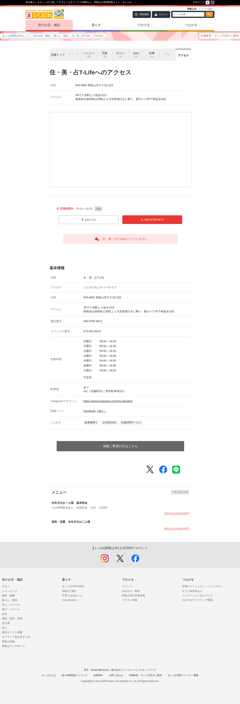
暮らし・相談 (61, 35)
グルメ (6, 586)
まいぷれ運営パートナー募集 (183, 675)
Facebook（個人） (95, 411)
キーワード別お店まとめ (16, 636)
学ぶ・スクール (11, 604)
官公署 (6, 623)
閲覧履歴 (144, 14)
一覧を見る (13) (180, 492)
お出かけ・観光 (131, 590)
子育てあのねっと (72, 595)
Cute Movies (69, 600)
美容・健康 (8, 595)
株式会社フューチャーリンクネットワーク (133, 670)
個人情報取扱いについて (75, 675)
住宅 (4, 613)
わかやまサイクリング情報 (197, 600)
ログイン (163, 14)
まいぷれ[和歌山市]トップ (16, 35)
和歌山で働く (69, 590)
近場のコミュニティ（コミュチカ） (202, 586)
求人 (4, 627)
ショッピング (9, 590)
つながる (191, 25)
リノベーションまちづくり (197, 595)
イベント (127, 586)
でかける (143, 25)
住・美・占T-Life (81, 35)
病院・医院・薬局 (12, 618)
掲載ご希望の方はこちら (120, 446)
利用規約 (98, 675)
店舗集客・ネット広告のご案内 (219, 35)
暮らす (96, 25)
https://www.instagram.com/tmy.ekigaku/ (108, 401)
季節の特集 (8, 641)
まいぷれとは (49, 675)
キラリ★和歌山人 (192, 590)
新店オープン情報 (12, 632)
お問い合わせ (116, 675)
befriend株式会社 (100, 670)
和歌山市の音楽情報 (133, 595)
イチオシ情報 (129, 600)
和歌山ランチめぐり (13, 646)
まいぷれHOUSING (73, 586)
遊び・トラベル (11, 609)
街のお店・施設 (49, 25)
